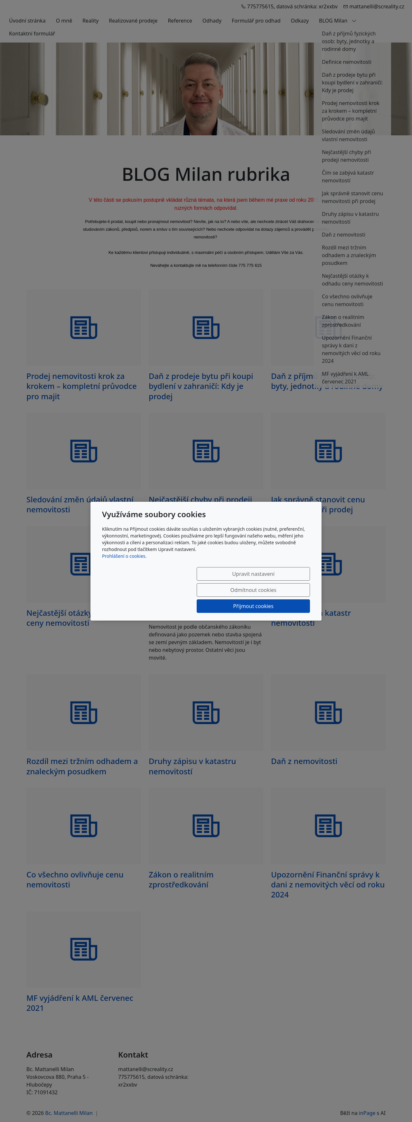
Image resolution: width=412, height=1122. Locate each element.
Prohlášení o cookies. (124, 572)
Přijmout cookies (279, 590)
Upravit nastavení (150, 590)
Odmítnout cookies (215, 590)
